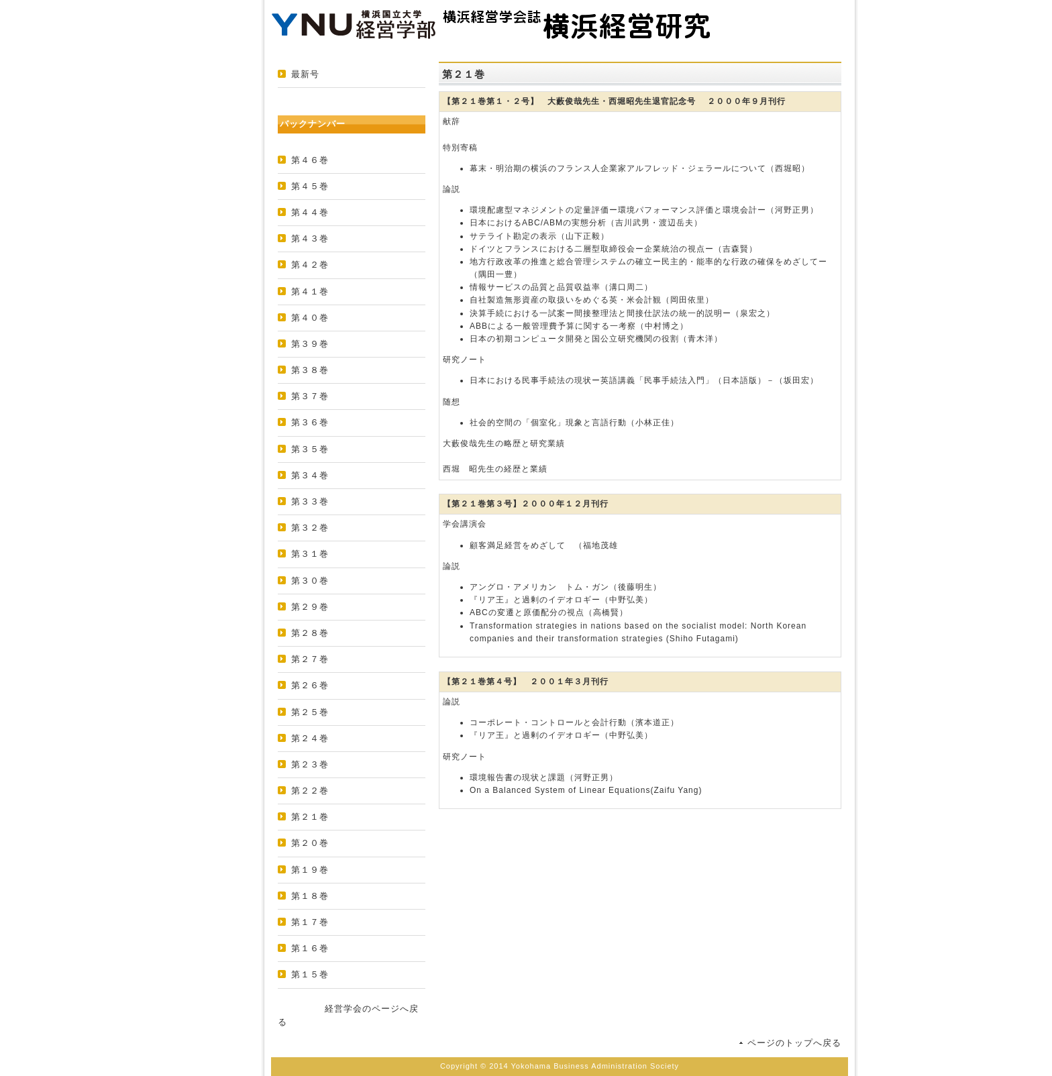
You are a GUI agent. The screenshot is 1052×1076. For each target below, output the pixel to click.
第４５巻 (310, 186)
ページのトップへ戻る (794, 1043)
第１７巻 (310, 922)
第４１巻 (310, 291)
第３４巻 (310, 475)
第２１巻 (310, 817)
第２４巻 (310, 738)
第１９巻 (310, 870)
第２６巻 (310, 685)
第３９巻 (310, 344)
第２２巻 (310, 791)
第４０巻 (310, 318)
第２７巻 (310, 659)
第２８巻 (310, 633)
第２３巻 (310, 764)
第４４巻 (310, 212)
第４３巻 (310, 238)
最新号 (305, 74)
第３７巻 (310, 396)
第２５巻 (310, 712)
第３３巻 (310, 501)
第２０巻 (310, 843)
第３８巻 (310, 370)
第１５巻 (310, 974)
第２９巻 (310, 607)
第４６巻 (310, 160)
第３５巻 (310, 449)
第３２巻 (310, 528)
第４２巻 (310, 265)
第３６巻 (310, 422)
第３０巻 (310, 581)
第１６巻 (310, 948)
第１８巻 (310, 896)
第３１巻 (310, 554)
